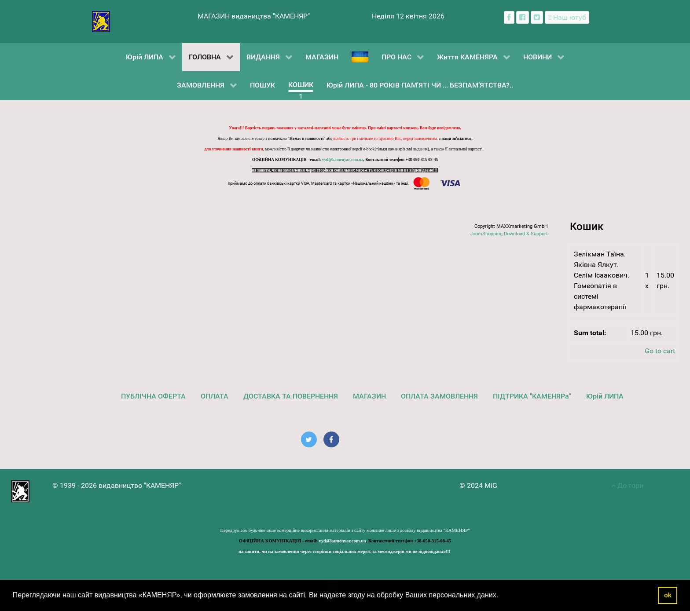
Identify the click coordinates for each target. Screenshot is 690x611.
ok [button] (668, 595)
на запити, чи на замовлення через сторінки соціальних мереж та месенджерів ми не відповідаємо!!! (345, 170)
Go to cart (660, 351)
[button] (501, 596)
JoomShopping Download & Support (509, 234)
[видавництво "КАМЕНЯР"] (101, 21)
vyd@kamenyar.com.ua (342, 159)
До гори (627, 485)
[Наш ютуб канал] (567, 17)
